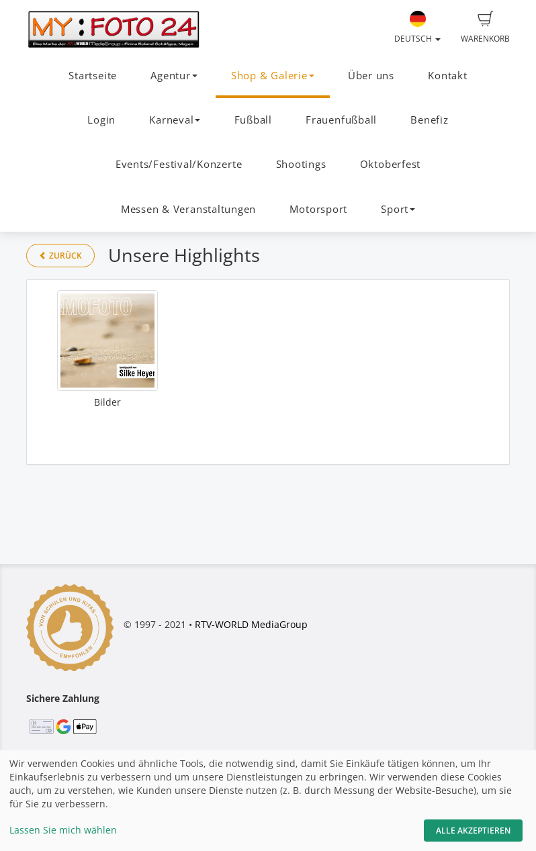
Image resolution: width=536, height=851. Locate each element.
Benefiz (429, 120)
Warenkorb (485, 27)
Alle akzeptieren (473, 830)
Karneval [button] (174, 120)
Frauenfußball (341, 120)
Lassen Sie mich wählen (63, 829)
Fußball (253, 120)
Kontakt (447, 76)
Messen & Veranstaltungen (188, 209)
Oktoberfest (390, 164)
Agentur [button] (173, 76)
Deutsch (417, 27)
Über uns (371, 76)
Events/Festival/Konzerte (179, 164)
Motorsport (318, 209)
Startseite (93, 76)
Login (101, 120)
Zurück (60, 255)
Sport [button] (398, 209)
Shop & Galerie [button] (272, 76)
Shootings (301, 164)
